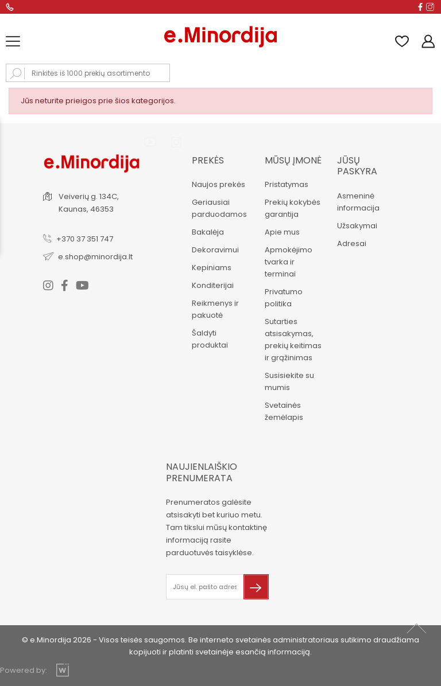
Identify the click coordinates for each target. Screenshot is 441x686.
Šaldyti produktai (210, 339)
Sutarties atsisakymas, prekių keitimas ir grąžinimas (293, 339)
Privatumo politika (284, 297)
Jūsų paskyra (357, 166)
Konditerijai (213, 285)
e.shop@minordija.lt (95, 256)
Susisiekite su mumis (289, 381)
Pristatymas (286, 184)
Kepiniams (211, 267)
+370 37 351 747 (84, 238)
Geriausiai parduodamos (219, 208)
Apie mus (282, 232)
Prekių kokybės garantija (292, 208)
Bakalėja (208, 232)
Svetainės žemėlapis (284, 411)
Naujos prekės (218, 184)
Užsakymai (357, 225)
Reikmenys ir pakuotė (215, 309)
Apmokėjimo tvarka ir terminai (288, 261)
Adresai (351, 243)
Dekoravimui (215, 249)
